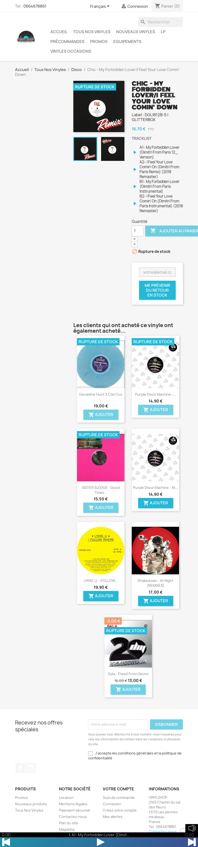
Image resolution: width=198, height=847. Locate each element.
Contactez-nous (73, 816)
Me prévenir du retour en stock (157, 290)
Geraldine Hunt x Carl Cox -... (101, 397)
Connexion (112, 804)
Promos (99, 41)
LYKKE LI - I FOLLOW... (101, 580)
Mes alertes (113, 816)
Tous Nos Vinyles (92, 31)
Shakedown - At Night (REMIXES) (155, 583)
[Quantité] (137, 231)
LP (163, 31)
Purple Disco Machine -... (155, 394)
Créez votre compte (120, 810)
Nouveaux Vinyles (135, 31)
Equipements (127, 41)
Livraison (66, 797)
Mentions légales (73, 804)
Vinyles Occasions (70, 51)
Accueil (58, 31)
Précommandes (67, 41)
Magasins (67, 829)
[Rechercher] (160, 22)
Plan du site (68, 823)
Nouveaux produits (31, 804)
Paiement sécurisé (74, 810)
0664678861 (35, 6)
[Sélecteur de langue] (100, 7)
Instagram (31, 768)
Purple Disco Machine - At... (155, 487)
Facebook (20, 768)
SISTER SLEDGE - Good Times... (101, 490)
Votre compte (118, 789)
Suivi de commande (119, 797)
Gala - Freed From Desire (128, 673)
